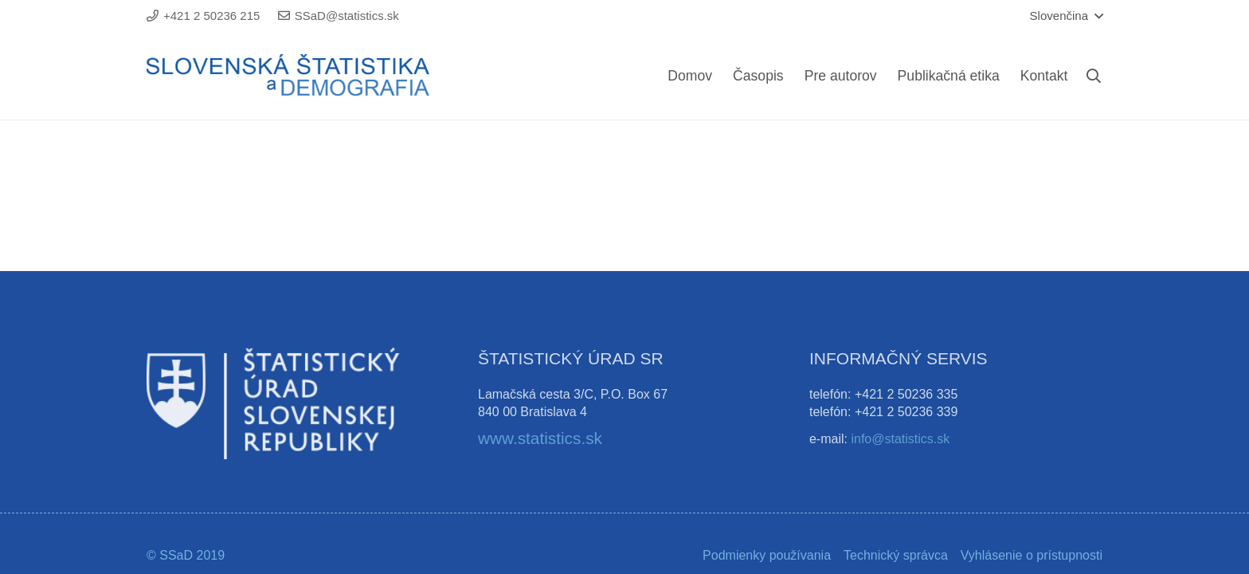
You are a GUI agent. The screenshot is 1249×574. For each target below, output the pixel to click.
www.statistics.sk (540, 438)
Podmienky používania (767, 555)
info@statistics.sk (900, 439)
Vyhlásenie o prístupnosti (1031, 555)
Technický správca (896, 555)
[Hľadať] (1094, 76)
